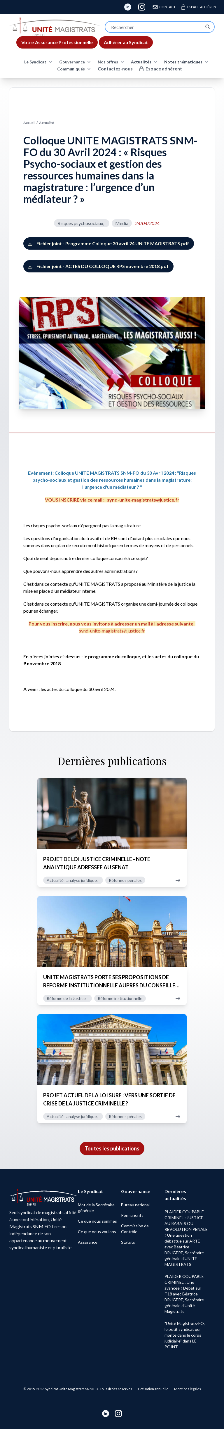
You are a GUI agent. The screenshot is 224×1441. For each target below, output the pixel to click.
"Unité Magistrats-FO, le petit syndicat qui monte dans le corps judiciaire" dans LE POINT (186, 1347)
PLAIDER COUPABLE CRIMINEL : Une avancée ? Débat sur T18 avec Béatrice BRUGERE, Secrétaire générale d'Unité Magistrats (186, 1306)
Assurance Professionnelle (57, 42)
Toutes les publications (112, 1160)
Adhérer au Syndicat (126, 42)
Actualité (46, 122)
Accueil (29, 122)
